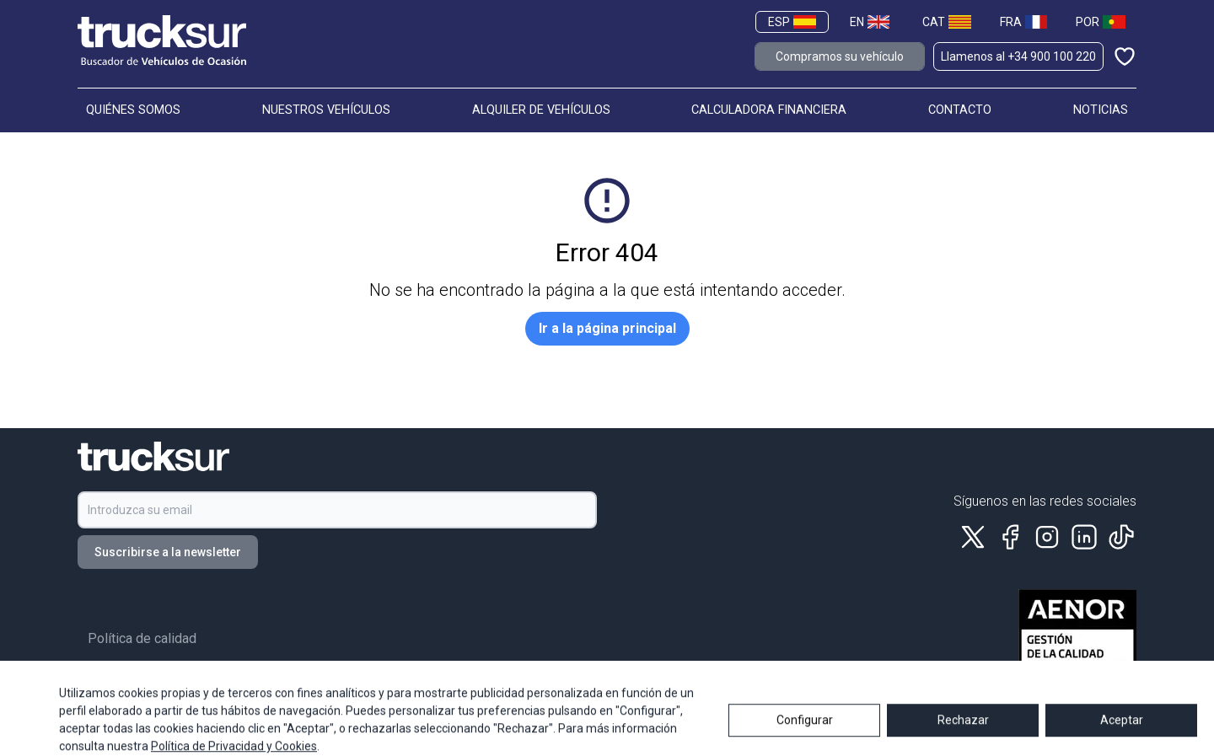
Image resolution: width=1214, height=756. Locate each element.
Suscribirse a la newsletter (167, 552)
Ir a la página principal (607, 328)
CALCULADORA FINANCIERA (768, 110)
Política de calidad (142, 638)
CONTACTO (959, 110)
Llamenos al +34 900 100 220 (1018, 56)
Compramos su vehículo (840, 56)
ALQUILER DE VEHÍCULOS (541, 110)
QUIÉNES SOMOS (133, 110)
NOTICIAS (1100, 110)
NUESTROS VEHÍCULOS (326, 110)
